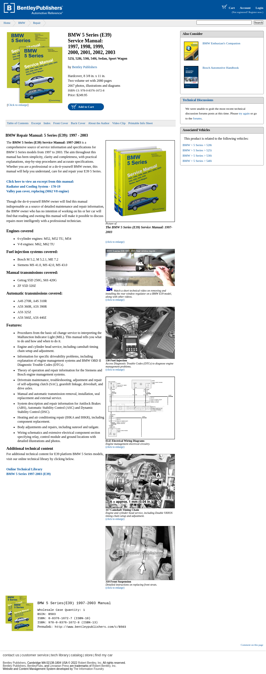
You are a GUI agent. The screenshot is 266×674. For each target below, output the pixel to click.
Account (245, 7)
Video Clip (119, 123)
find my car (104, 655)
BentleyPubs (35, 665)
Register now (255, 12)
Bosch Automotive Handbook (221, 67)
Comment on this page (252, 645)
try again (244, 113)
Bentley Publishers (14, 662)
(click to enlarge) (115, 241)
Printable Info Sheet (140, 123)
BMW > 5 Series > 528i (197, 145)
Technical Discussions (198, 100)
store (89, 655)
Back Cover (78, 123)
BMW (21, 22)
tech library (60, 655)
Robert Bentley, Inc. (104, 665)
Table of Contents (18, 123)
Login (259, 7)
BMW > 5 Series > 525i (197, 150)
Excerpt (36, 123)
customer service (34, 655)
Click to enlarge (17, 104)
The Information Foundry (88, 668)
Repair (36, 22)
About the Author (98, 123)
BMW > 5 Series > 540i (197, 160)
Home (7, 22)
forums (197, 118)
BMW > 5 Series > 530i (197, 155)
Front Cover (60, 123)
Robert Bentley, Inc (89, 662)
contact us (11, 655)
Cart (228, 7)
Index (47, 123)
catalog (77, 655)
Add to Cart (86, 106)
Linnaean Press (59, 665)
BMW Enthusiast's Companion (221, 43)
